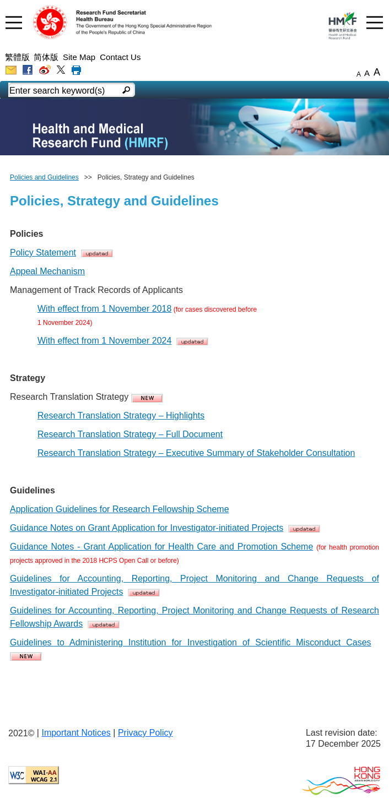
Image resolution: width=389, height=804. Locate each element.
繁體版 (17, 57)
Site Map (79, 57)
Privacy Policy (145, 732)
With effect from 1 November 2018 (104, 308)
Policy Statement (43, 252)
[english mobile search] (126, 91)
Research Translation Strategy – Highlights (120, 415)
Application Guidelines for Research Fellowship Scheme (119, 509)
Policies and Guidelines (44, 177)
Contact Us (120, 57)
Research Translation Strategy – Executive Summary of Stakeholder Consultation (196, 453)
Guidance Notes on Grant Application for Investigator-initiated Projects (146, 528)
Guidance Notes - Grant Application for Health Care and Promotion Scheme (161, 546)
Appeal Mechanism (47, 271)
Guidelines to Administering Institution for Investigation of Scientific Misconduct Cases (190, 642)
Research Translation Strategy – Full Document (130, 434)
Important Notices (75, 732)
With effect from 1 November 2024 (104, 340)
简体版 (46, 57)
